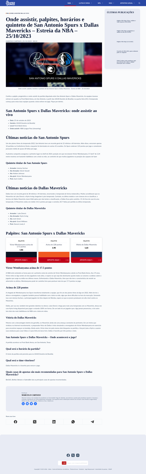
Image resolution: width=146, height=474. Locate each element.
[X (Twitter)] (34, 422)
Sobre (49, 469)
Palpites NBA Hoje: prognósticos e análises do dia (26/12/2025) (127, 31)
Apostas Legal (130, 3)
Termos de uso (74, 469)
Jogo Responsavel (90, 469)
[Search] (139, 3)
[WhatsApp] (73, 422)
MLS (120, 3)
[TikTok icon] (35, 404)
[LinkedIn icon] (23, 404)
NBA (92, 3)
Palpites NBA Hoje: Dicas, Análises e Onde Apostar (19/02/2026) (127, 21)
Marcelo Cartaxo (31, 396)
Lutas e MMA (103, 3)
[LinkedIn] (54, 422)
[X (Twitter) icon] (27, 404)
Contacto (81, 469)
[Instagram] (77, 455)
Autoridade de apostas (101, 469)
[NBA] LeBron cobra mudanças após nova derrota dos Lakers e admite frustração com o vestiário (127, 62)
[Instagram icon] (31, 404)
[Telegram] (92, 422)
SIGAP (110, 469)
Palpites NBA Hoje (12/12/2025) (126, 41)
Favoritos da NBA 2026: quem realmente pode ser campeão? (126, 51)
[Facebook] (15, 422)
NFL (113, 3)
